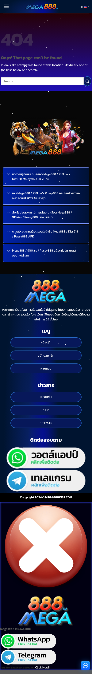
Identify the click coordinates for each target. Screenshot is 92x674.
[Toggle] (8, 174)
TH (84, 6)
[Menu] (6, 7)
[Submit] (87, 81)
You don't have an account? (24, 667)
